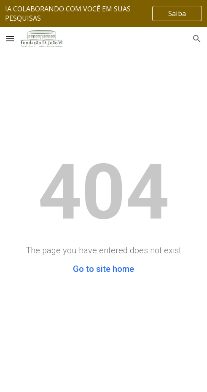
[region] (103, 13)
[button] (10, 38)
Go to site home (103, 269)
